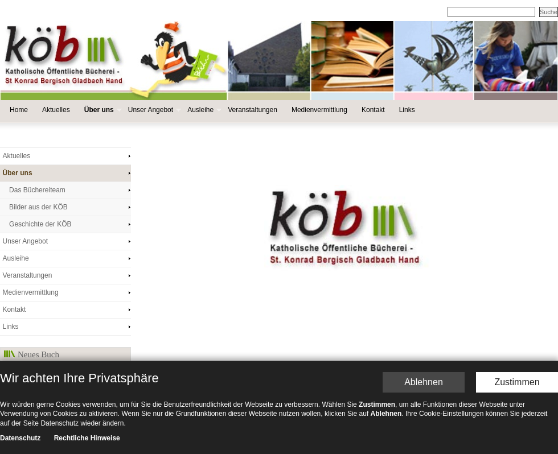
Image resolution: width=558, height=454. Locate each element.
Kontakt (373, 110)
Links (407, 110)
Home (19, 110)
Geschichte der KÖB (40, 224)
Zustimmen (516, 293)
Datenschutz (20, 349)
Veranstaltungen (252, 110)
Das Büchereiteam (37, 190)
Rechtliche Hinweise (87, 349)
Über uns (102, 110)
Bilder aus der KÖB (38, 207)
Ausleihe (203, 110)
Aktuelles (56, 110)
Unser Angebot (153, 110)
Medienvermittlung (319, 110)
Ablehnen (423, 293)
